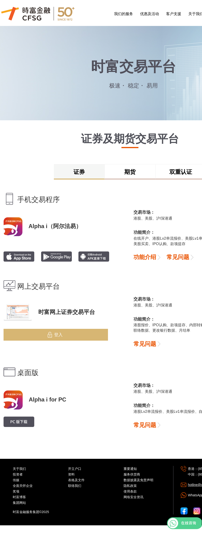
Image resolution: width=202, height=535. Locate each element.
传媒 (16, 480)
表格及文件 (76, 480)
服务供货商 (132, 474)
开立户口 (74, 469)
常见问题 (178, 257)
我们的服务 (123, 14)
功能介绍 (144, 257)
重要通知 (130, 469)
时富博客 (19, 497)
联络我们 (74, 486)
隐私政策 (130, 486)
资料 (71, 474)
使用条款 (130, 491)
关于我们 (19, 469)
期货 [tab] (130, 172)
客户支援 (173, 14)
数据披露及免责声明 (138, 480)
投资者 (18, 474)
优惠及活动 (149, 14)
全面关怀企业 (23, 486)
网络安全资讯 (133, 497)
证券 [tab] (79, 172)
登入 (58, 334)
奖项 (16, 491)
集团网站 (19, 503)
